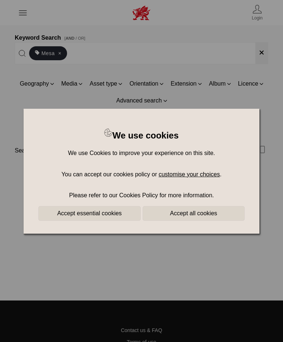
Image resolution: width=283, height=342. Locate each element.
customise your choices (189, 174)
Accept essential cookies (89, 213)
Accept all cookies (193, 213)
